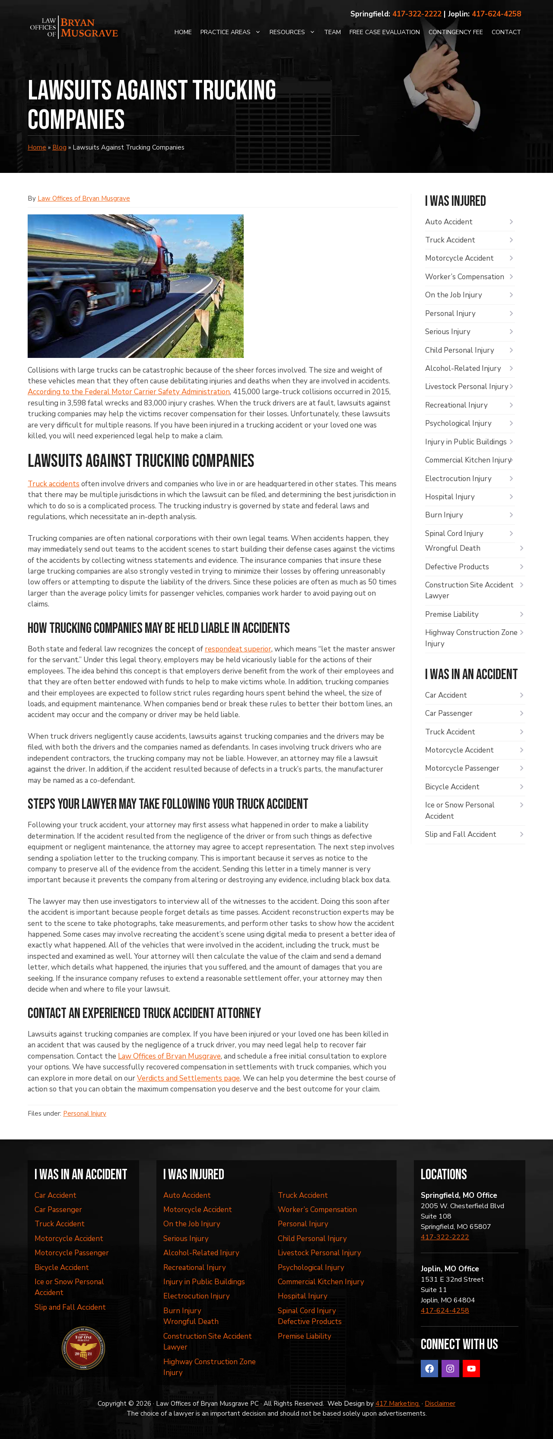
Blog (59, 147)
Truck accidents (53, 484)
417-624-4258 (496, 14)
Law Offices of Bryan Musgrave (84, 198)
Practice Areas (232, 32)
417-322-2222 (417, 14)
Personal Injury (84, 1113)
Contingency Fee (456, 32)
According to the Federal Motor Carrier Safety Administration (129, 392)
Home (183, 32)
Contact (506, 32)
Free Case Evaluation (385, 32)
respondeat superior (238, 649)
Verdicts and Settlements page (188, 1078)
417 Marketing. (397, 1403)
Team (332, 32)
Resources (295, 32)
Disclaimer (440, 1403)
